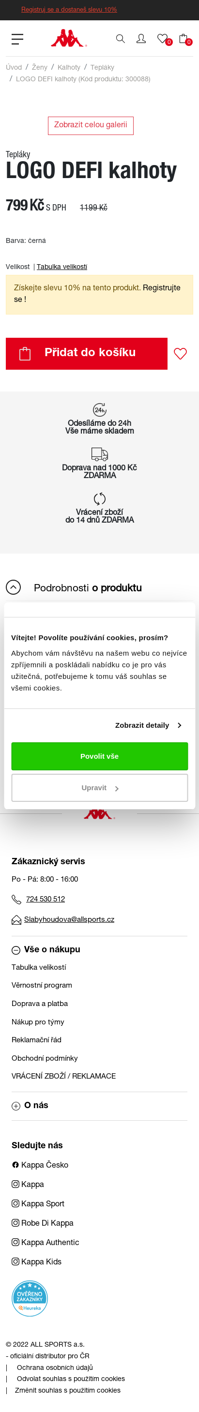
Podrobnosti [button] (74, 587)
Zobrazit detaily (142, 725)
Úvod (14, 68)
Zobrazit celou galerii (90, 126)
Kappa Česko (40, 1166)
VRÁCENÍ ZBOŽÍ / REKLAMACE (64, 1077)
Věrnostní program (42, 986)
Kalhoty (69, 68)
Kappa (28, 1185)
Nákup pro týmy (38, 1022)
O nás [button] (30, 1106)
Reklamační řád (36, 1040)
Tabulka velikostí (62, 267)
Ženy (39, 68)
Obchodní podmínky (45, 1059)
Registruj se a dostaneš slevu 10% (69, 10)
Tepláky (102, 68)
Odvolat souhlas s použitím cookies (71, 1379)
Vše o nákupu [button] (46, 950)
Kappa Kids (36, 1263)
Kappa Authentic (45, 1243)
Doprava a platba (40, 1004)
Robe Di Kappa (43, 1224)
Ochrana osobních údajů (55, 1368)
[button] (141, 38)
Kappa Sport (38, 1205)
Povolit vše (99, 756)
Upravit (99, 787)
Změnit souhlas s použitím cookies (68, 1391)
